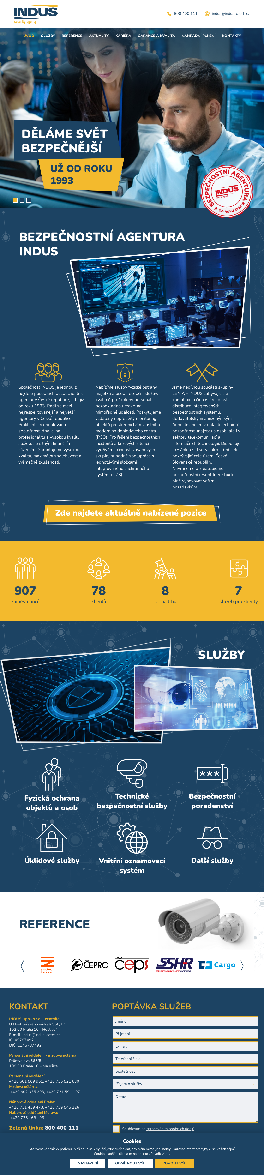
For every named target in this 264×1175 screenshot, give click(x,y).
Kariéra (123, 35)
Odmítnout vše (130, 1163)
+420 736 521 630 (31, 1081)
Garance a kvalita (156, 35)
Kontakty (231, 35)
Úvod (28, 35)
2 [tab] (22, 200)
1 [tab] (15, 200)
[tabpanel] (132, 118)
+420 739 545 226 (31, 1107)
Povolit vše (174, 1163)
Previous (22, 966)
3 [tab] (28, 200)
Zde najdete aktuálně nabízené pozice (130, 518)
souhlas (87, 1149)
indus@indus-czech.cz (231, 13)
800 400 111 (186, 13)
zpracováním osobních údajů (229, 1129)
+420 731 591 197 (32, 1092)
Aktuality (99, 35)
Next (242, 966)
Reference (72, 35)
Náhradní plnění (198, 35)
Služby (48, 35)
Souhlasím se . (217, 1129)
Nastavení (88, 1163)
